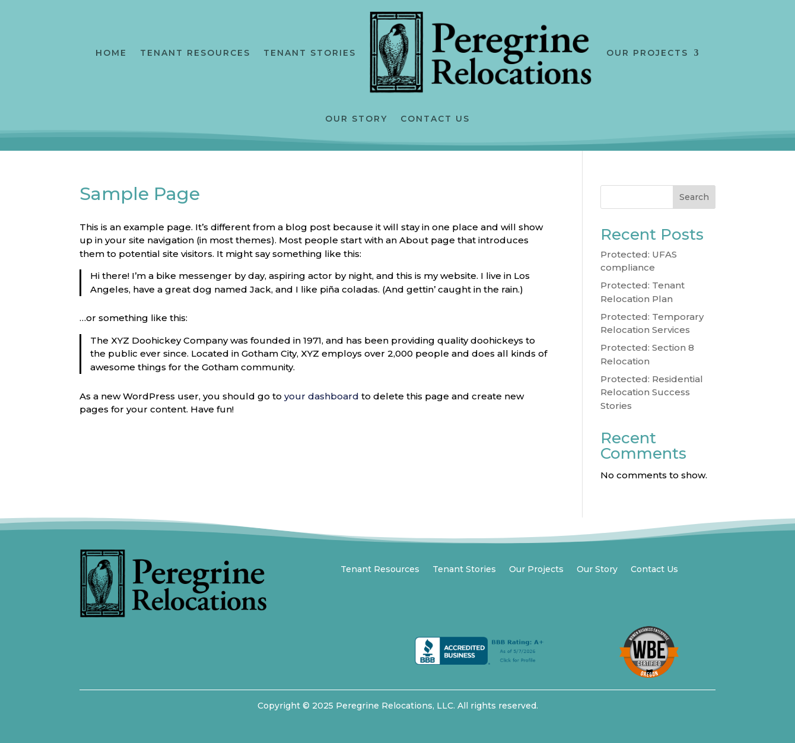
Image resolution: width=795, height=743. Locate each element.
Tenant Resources (195, 52)
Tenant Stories (309, 52)
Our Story (356, 118)
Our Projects (647, 52)
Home (111, 52)
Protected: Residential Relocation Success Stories (651, 392)
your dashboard (321, 396)
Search (694, 197)
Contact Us (435, 118)
